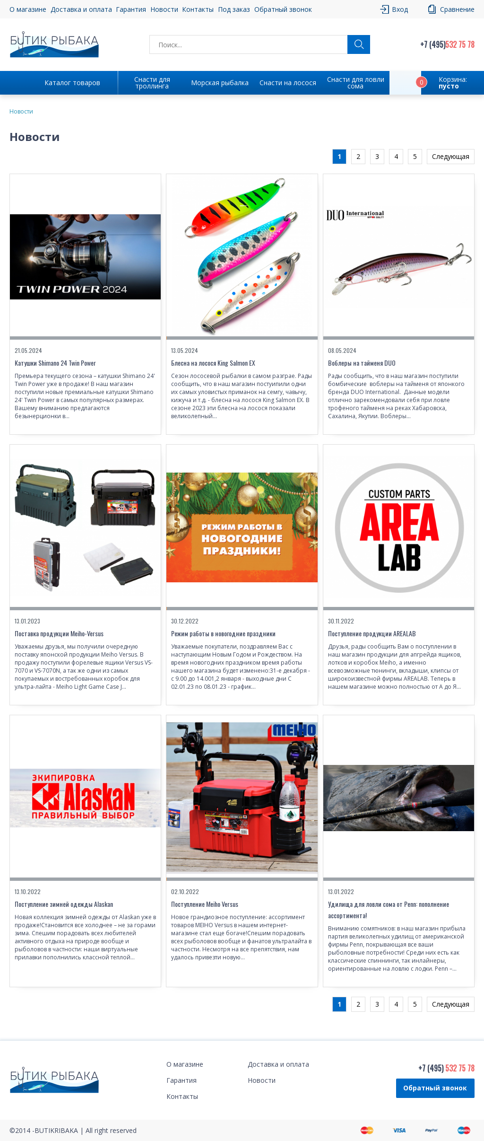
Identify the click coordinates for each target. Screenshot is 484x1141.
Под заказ (234, 9)
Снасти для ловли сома (355, 82)
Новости (164, 9)
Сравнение (457, 9)
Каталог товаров (72, 82)
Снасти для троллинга (152, 82)
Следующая (450, 156)
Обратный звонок (283, 9)
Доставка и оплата (81, 9)
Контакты (198, 9)
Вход (400, 9)
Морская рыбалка (220, 82)
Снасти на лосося (287, 82)
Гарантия (131, 9)
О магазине (27, 9)
